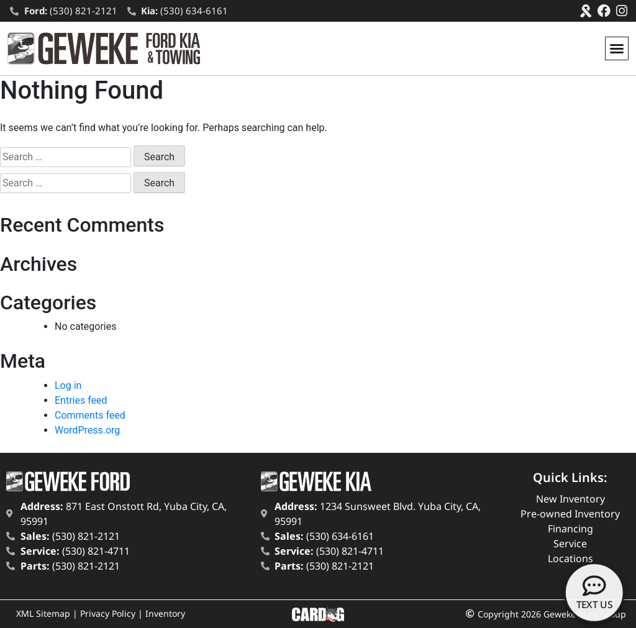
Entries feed (81, 400)
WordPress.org (87, 430)
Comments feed (90, 415)
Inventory (165, 613)
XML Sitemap (43, 613)
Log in (68, 385)
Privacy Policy (107, 613)
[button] (617, 48)
